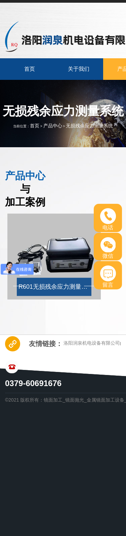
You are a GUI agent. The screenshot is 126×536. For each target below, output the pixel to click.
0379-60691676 (33, 383)
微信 (108, 248)
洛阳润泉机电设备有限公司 (92, 343)
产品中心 (52, 125)
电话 (108, 219)
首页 (29, 69)
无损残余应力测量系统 (89, 125)
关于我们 (78, 69)
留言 (108, 276)
